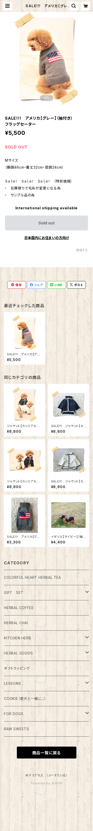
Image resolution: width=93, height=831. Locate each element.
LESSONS (12, 683)
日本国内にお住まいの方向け (46, 238)
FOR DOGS (13, 714)
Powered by (46, 783)
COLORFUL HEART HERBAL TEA (32, 577)
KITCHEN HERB (17, 638)
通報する (82, 250)
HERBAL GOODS (18, 653)
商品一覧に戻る (46, 752)
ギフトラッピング (17, 668)
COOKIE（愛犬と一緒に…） (25, 698)
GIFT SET (13, 592)
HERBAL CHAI (16, 623)
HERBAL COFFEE (18, 608)
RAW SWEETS (16, 729)
